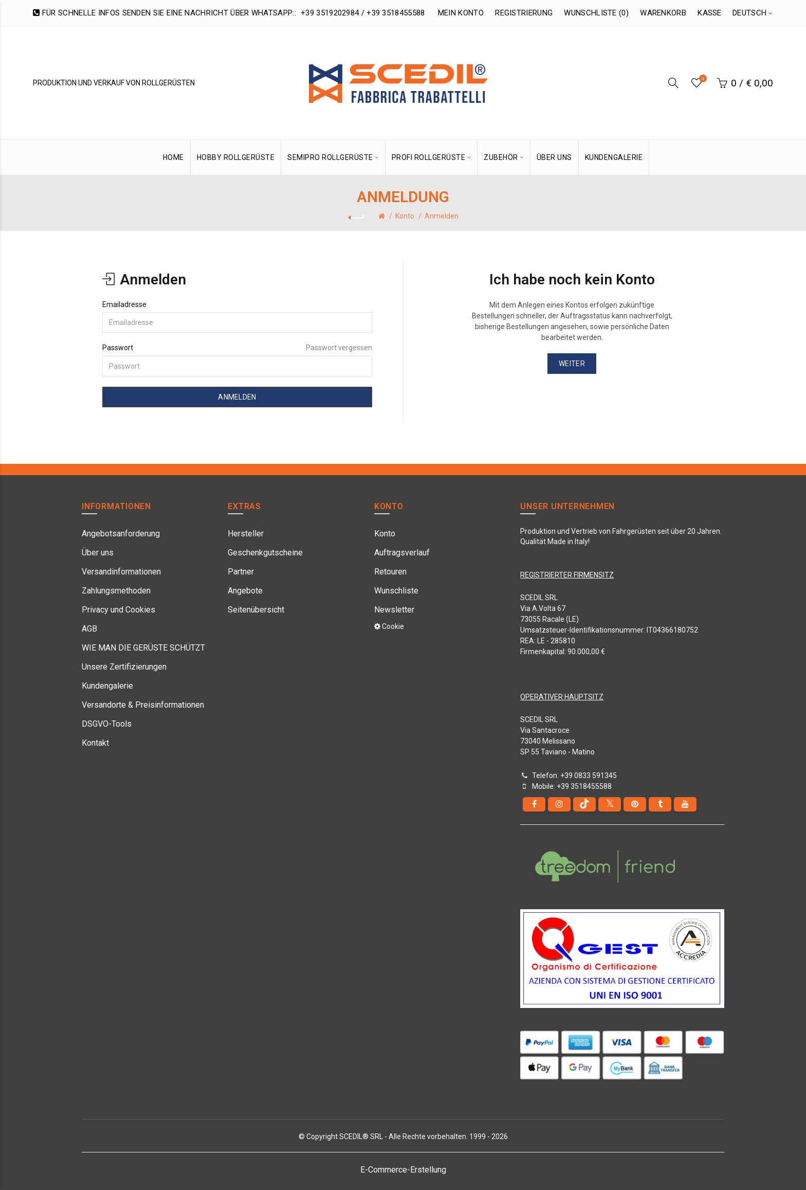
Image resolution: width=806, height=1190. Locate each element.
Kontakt (95, 743)
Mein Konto (461, 12)
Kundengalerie (107, 686)
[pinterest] (635, 804)
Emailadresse (124, 304)
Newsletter (394, 610)
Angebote (245, 591)
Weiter (572, 363)
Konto (404, 216)
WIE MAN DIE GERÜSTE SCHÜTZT (143, 648)
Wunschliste (396, 591)
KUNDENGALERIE (614, 157)
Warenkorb (663, 12)
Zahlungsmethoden (116, 591)
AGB (89, 629)
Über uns (98, 552)
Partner (241, 571)
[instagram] (559, 804)
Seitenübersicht (256, 610)
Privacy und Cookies (118, 610)
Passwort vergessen (339, 348)
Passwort (117, 348)
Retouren (390, 571)
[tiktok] (584, 804)
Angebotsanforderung (121, 533)
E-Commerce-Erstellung (403, 1170)
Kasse (710, 12)
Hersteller (246, 533)
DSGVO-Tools (107, 724)
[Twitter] (609, 804)
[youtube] (685, 804)
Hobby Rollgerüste (236, 157)
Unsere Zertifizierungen (124, 667)
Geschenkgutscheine (265, 552)
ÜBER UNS (554, 157)
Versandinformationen (121, 571)
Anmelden (442, 216)
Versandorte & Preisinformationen (143, 705)
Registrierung (524, 12)
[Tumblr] (660, 804)
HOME (173, 157)
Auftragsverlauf (402, 552)
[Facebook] (534, 804)
